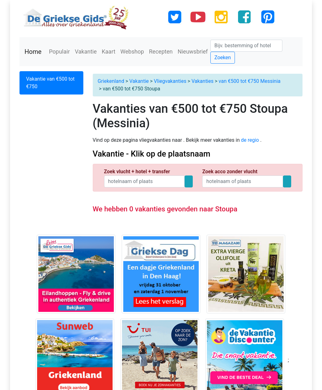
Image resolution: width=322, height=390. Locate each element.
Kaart (108, 51)
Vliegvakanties (170, 81)
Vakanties (203, 81)
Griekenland (111, 81)
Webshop (132, 51)
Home (33, 51)
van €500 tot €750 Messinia (249, 81)
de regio (250, 140)
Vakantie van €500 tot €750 (50, 82)
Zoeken (222, 57)
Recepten (161, 51)
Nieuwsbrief (193, 51)
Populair (59, 51)
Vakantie (86, 51)
